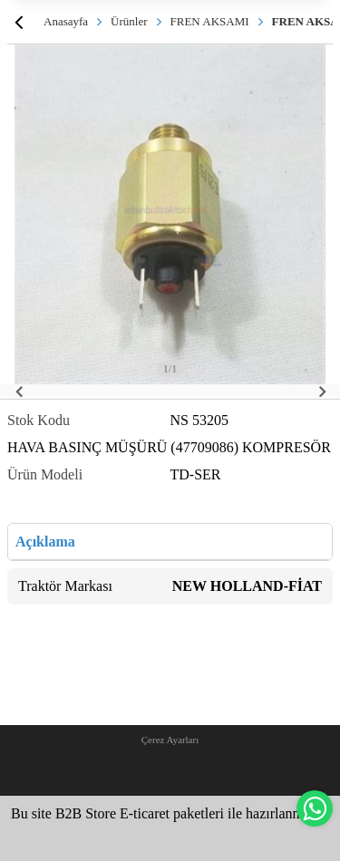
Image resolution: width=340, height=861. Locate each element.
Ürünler (129, 21)
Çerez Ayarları (170, 739)
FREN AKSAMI (209, 21)
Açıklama (45, 541)
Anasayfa (66, 21)
